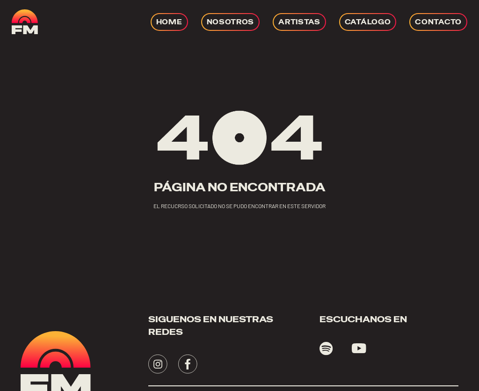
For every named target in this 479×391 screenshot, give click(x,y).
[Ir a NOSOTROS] (230, 22)
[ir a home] (25, 21)
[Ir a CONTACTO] (438, 22)
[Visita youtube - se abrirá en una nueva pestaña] (359, 348)
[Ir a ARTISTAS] (299, 22)
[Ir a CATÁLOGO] (368, 22)
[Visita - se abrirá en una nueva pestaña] (157, 364)
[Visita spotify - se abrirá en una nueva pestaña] (326, 348)
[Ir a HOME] (169, 22)
